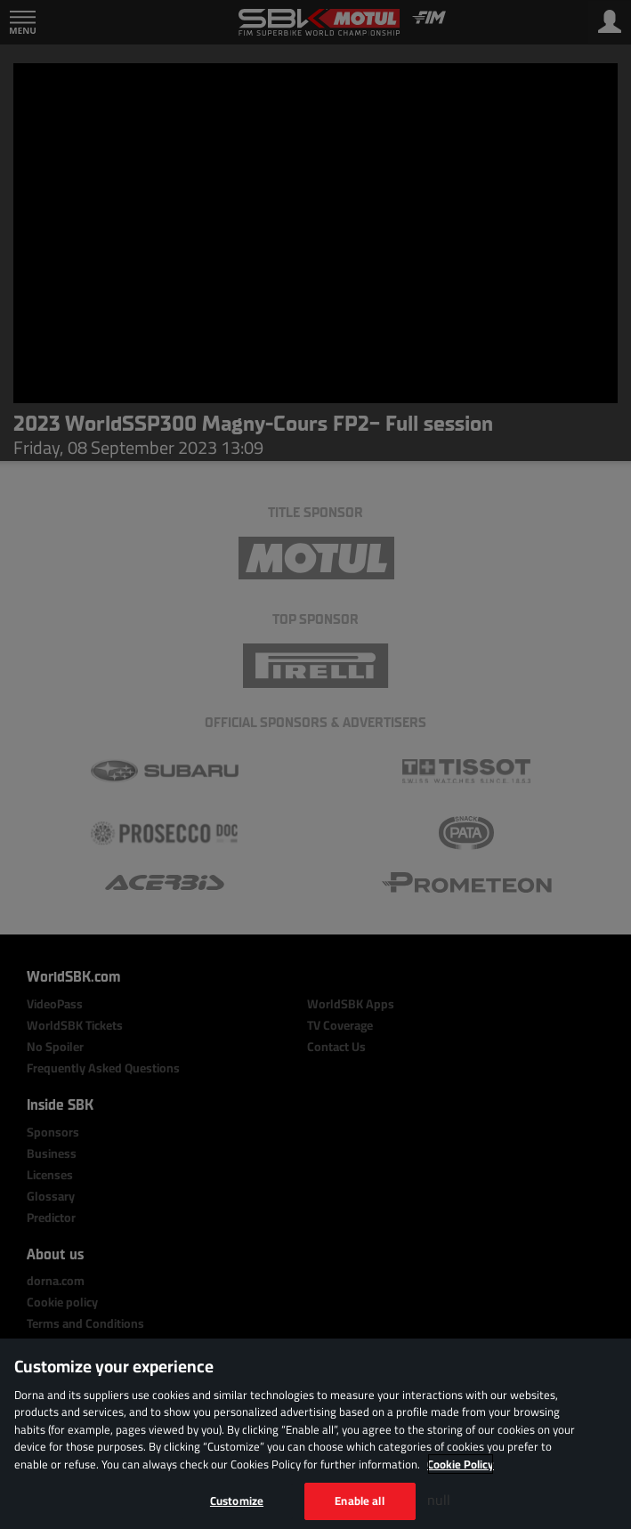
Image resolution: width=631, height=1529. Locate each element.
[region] (315, 1434)
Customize (236, 1500)
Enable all (359, 1500)
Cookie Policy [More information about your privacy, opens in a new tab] (460, 1464)
